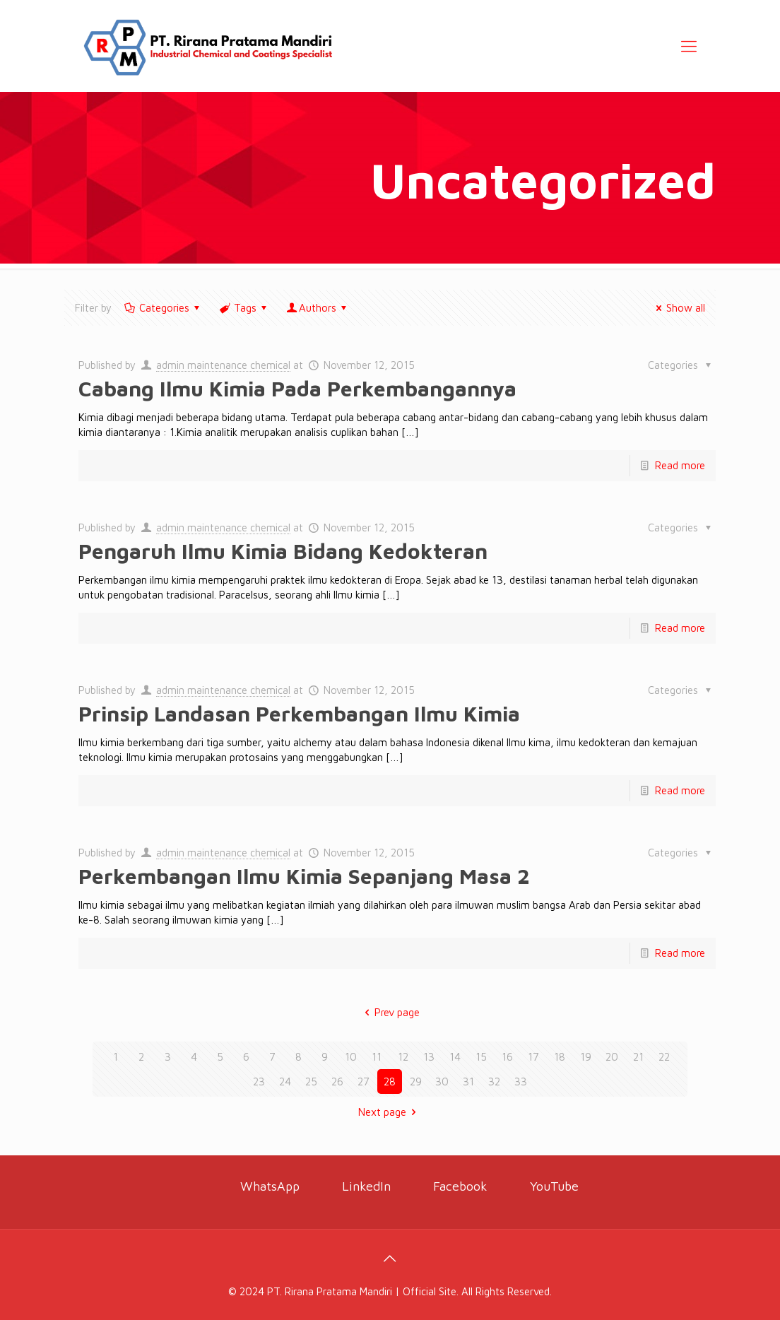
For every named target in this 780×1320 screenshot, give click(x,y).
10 (351, 1057)
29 (416, 1082)
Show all (678, 308)
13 (429, 1057)
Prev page (390, 1012)
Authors (317, 308)
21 (638, 1057)
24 (285, 1082)
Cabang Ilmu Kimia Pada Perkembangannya (297, 388)
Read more (680, 465)
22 (664, 1057)
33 (520, 1082)
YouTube (552, 1186)
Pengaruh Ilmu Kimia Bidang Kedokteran (283, 550)
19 (585, 1057)
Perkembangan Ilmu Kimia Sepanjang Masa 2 (304, 876)
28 (390, 1082)
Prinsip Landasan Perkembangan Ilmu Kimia (299, 713)
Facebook (460, 1186)
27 (364, 1082)
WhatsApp (270, 1186)
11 (377, 1057)
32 (494, 1082)
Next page (389, 1112)
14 (455, 1057)
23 (259, 1082)
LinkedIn (366, 1186)
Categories (163, 308)
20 (611, 1057)
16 (507, 1057)
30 (442, 1082)
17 (533, 1057)
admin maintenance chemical (223, 365)
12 (403, 1057)
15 (481, 1057)
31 (468, 1082)
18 (559, 1057)
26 (337, 1082)
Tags (244, 308)
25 (311, 1082)
